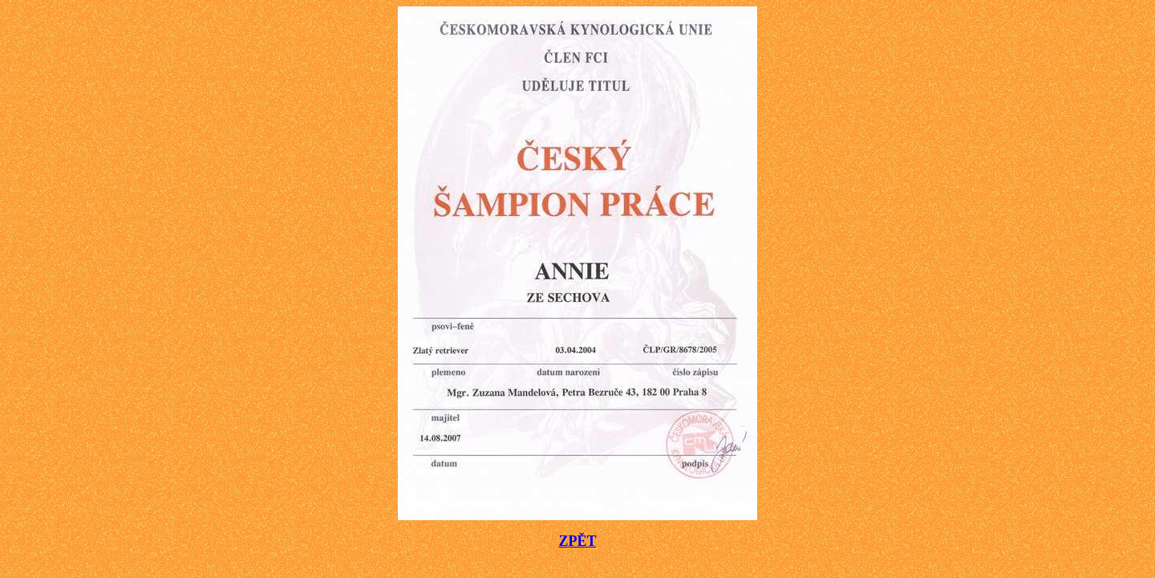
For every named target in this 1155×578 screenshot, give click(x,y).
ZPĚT (577, 541)
